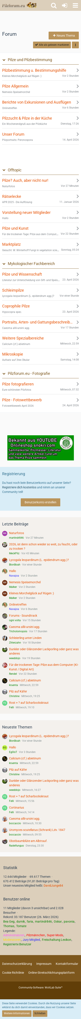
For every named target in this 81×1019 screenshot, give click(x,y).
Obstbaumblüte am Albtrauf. (28, 841)
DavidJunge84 (53, 885)
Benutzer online (16, 899)
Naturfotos (16, 533)
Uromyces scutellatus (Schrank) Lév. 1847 (37, 830)
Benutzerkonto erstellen (40, 502)
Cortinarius (16, 807)
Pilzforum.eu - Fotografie (29, 373)
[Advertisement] (40, 20)
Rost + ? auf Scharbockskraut (29, 702)
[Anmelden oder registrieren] (64, 5)
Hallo (12, 571)
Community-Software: (41, 987)
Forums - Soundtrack (23, 615)
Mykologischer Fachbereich (31, 263)
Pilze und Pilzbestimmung (30, 59)
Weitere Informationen (17, 1013)
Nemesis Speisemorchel (25, 582)
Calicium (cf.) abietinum (25, 680)
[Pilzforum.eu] (19, 5)
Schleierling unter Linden (25, 638)
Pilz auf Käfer (18, 691)
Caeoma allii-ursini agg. (24, 627)
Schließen (40, 1013)
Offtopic (14, 170)
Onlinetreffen (18, 604)
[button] (75, 5)
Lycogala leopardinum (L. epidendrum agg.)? (39, 560)
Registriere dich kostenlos (19, 487)
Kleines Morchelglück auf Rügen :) (31, 593)
